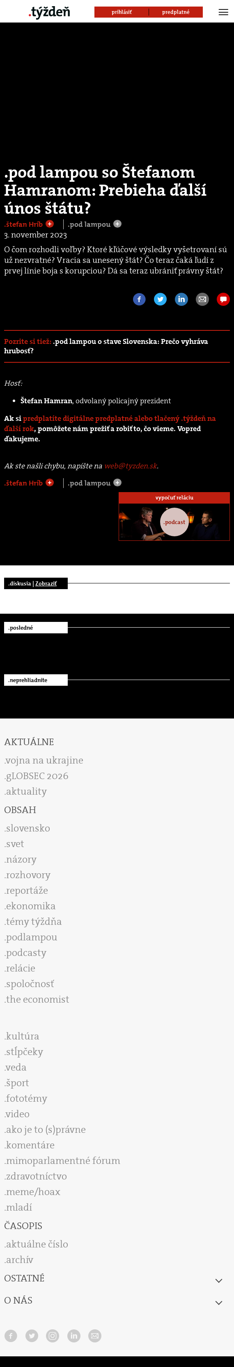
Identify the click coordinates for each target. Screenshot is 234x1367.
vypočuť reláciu (174, 497)
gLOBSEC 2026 (37, 775)
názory (21, 859)
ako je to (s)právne (46, 1129)
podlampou (31, 937)
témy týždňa (34, 921)
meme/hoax (33, 1191)
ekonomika (31, 906)
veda (16, 1067)
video (18, 1114)
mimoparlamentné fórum (63, 1160)
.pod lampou (90, 224)
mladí (19, 1207)
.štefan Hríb (24, 224)
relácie (20, 968)
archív (19, 1259)
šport (17, 1082)
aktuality (26, 791)
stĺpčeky (24, 1051)
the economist (37, 999)
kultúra (22, 1036)
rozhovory (28, 874)
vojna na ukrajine (44, 760)
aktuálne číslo (37, 1244)
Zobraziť (46, 583)
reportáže (27, 890)
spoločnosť (30, 983)
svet (15, 843)
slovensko (28, 828)
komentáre (30, 1145)
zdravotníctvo (36, 1176)
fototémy (26, 1098)
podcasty (26, 952)
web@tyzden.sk (130, 466)
